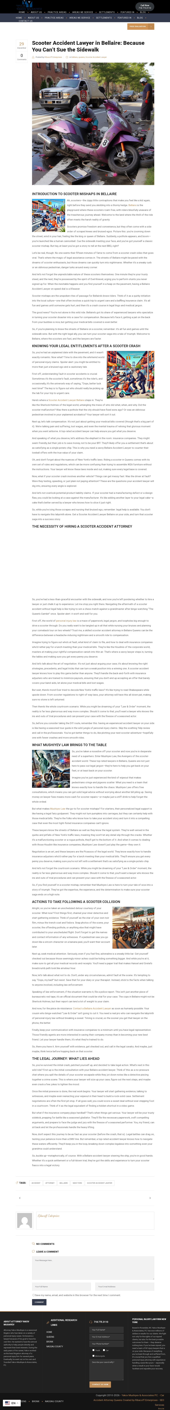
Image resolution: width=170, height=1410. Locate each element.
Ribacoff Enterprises (53, 57)
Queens (50, 1337)
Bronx (49, 1342)
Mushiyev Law (57, 808)
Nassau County (54, 1346)
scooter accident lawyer (99, 1183)
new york (77, 1183)
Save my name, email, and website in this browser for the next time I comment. (78, 1295)
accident (36, 1183)
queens (81, 57)
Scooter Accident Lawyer (96, 57)
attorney (49, 1183)
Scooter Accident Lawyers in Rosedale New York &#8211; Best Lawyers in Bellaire (93, 563)
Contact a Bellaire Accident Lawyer (92, 1008)
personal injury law (66, 620)
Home (49, 1332)
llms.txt (161, 1409)
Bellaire (74, 57)
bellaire (64, 1183)
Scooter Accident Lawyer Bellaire (66, 400)
